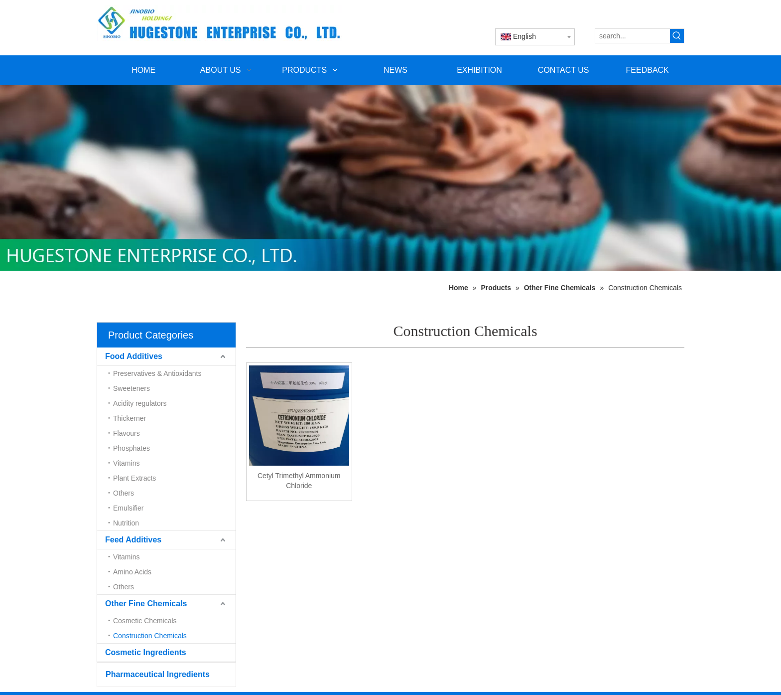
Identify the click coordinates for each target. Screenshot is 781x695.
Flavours (126, 433)
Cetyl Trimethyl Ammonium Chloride (299, 481)
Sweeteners (131, 388)
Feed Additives (133, 539)
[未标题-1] (390, 178)
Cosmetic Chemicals (145, 621)
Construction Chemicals (150, 636)
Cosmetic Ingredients (145, 652)
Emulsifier (128, 508)
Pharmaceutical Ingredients (158, 674)
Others (123, 493)
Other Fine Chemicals (146, 603)
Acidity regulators (139, 403)
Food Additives (133, 356)
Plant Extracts (134, 478)
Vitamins (126, 463)
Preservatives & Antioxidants (157, 373)
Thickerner (129, 418)
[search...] (632, 36)
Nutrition (126, 523)
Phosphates (131, 448)
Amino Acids (132, 572)
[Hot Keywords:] (677, 36)
